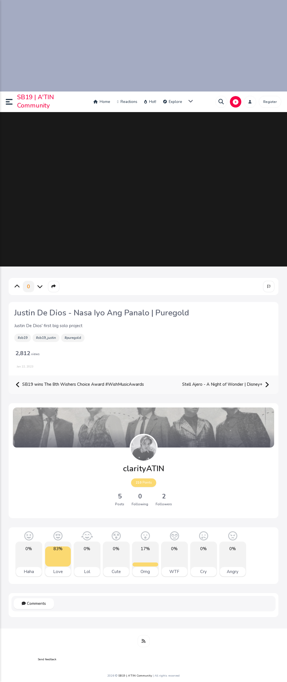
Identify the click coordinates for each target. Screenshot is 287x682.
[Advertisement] (143, 46)
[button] (11, 102)
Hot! (150, 101)
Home (101, 101)
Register (270, 102)
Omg (145, 571)
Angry (232, 571)
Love (58, 571)
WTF (174, 571)
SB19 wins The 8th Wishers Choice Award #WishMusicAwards (79, 384)
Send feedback (47, 659)
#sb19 (22, 337)
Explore (172, 101)
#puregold (73, 337)
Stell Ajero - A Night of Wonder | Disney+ (225, 384)
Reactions (127, 101)
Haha (29, 571)
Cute (116, 571)
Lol (87, 571)
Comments (34, 603)
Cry (203, 571)
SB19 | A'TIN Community (35, 101)
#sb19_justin (46, 337)
